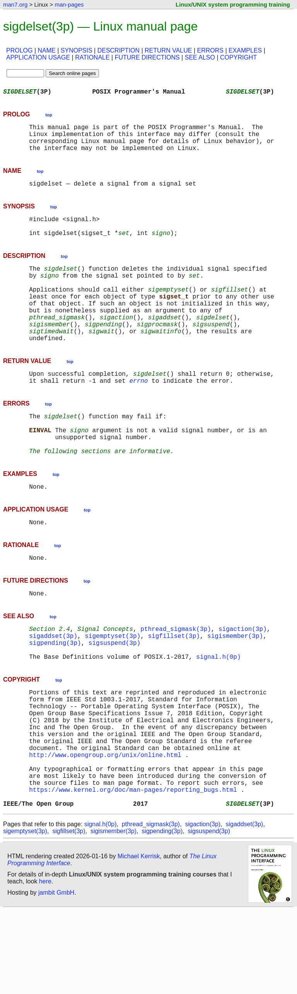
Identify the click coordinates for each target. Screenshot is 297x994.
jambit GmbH (56, 976)
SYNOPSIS (76, 50)
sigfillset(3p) (174, 688)
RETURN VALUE (168, 50)
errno (138, 414)
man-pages (69, 4)
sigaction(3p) (242, 679)
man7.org (15, 4)
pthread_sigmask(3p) (175, 679)
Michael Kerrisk (139, 939)
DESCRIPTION (118, 50)
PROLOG (19, 50)
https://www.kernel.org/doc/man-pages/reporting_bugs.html (133, 870)
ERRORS (210, 50)
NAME (47, 50)
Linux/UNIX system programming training (233, 4)
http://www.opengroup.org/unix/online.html (105, 827)
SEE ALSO (200, 57)
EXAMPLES (245, 50)
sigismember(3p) (235, 688)
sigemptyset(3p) (112, 688)
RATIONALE (92, 57)
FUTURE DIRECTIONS (147, 57)
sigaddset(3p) (53, 688)
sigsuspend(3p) (114, 696)
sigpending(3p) (55, 696)
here (45, 965)
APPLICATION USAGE (38, 57)
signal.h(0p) (218, 713)
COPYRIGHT (238, 57)
